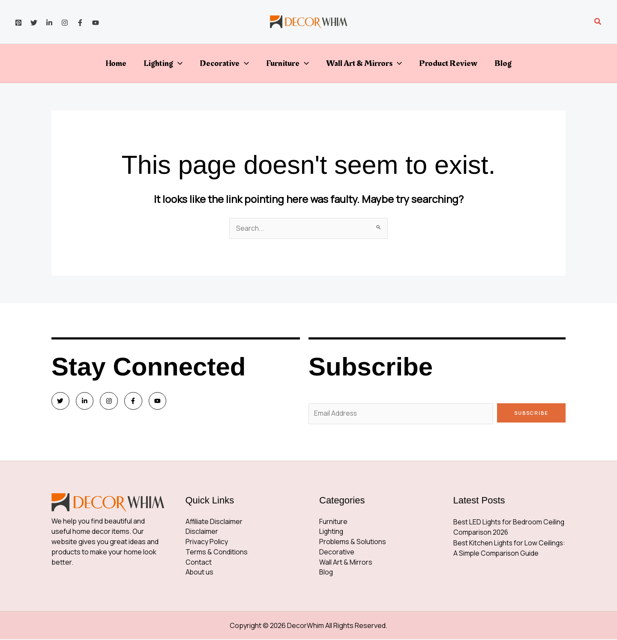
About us (200, 573)
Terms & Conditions (217, 553)
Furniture (287, 63)
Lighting (163, 63)
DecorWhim (305, 626)
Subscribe (531, 413)
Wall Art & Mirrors (364, 63)
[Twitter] (33, 22)
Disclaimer (202, 532)
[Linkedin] (49, 22)
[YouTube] (95, 22)
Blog (503, 63)
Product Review (448, 63)
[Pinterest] (18, 22)
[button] (598, 21)
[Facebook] (80, 22)
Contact (199, 563)
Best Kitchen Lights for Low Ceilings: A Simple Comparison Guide (501, 553)
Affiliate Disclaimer (214, 522)
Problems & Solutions (352, 543)
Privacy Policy (207, 543)
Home (115, 63)
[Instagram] (64, 22)
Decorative (224, 63)
